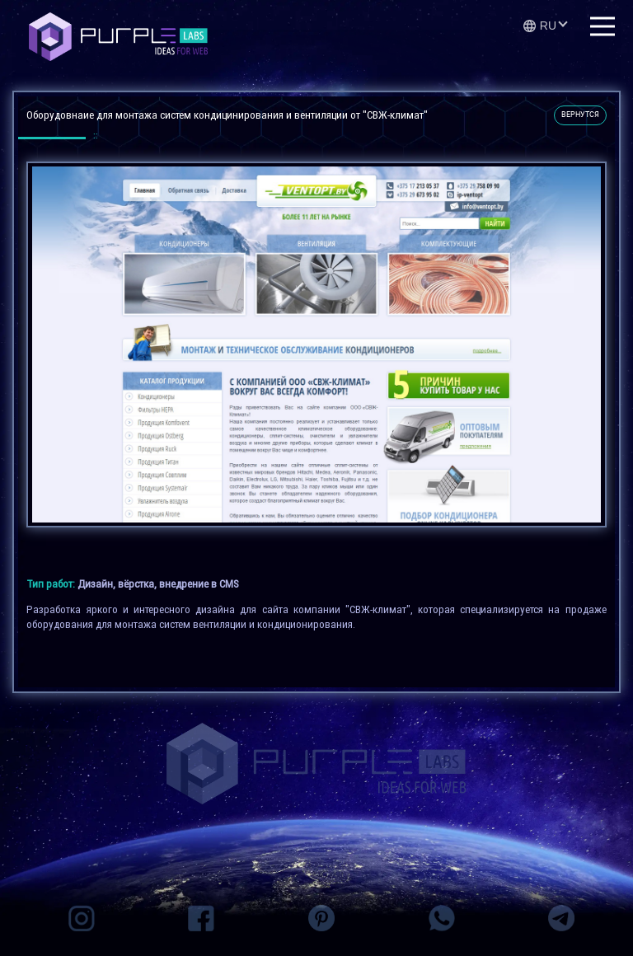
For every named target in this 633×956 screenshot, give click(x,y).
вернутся (580, 114)
